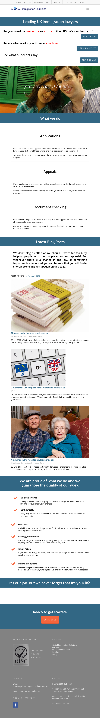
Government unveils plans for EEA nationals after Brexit (38, 387)
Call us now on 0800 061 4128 (74, 2)
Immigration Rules (35, 336)
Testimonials (38, 2)
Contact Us (56, 2)
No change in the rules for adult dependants (32, 459)
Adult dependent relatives (21, 463)
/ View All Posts (32, 276)
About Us (27, 2)
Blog (47, 2)
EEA (13, 391)
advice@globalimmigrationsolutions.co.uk (30, 686)
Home (18, 2)
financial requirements (20, 336)
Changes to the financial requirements (29, 333)
